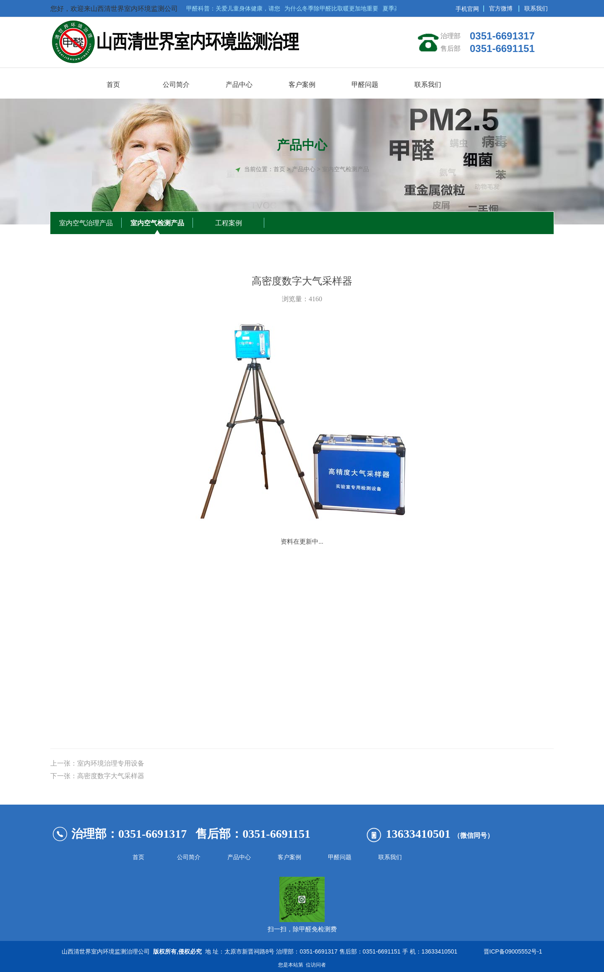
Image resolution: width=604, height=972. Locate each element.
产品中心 (239, 857)
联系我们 (536, 8)
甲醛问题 (339, 857)
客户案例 (289, 857)
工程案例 (228, 223)
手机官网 (467, 8)
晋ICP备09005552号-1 (511, 951)
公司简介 (188, 857)
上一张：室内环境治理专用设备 (97, 763)
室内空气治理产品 (86, 223)
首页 (279, 169)
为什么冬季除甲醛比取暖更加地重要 (333, 8)
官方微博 (501, 8)
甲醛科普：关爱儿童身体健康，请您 (234, 8)
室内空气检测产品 (157, 223)
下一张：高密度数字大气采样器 (97, 775)
